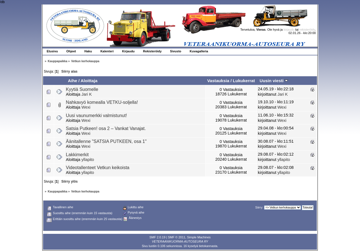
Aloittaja (89, 80)
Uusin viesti (274, 80)
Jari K (87, 94)
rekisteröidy (307, 29)
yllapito (88, 159)
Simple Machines (199, 237)
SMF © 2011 (176, 237)
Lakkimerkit (77, 154)
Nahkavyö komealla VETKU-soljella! (102, 102)
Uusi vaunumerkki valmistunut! (96, 115)
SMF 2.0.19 (157, 237)
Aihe (72, 80)
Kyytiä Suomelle (82, 89)
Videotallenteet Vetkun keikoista (97, 167)
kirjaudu (289, 29)
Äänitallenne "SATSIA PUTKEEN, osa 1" (106, 141)
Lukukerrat (244, 80)
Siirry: (259, 207)
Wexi (86, 107)
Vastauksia (218, 80)
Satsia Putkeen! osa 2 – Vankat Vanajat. (106, 128)
